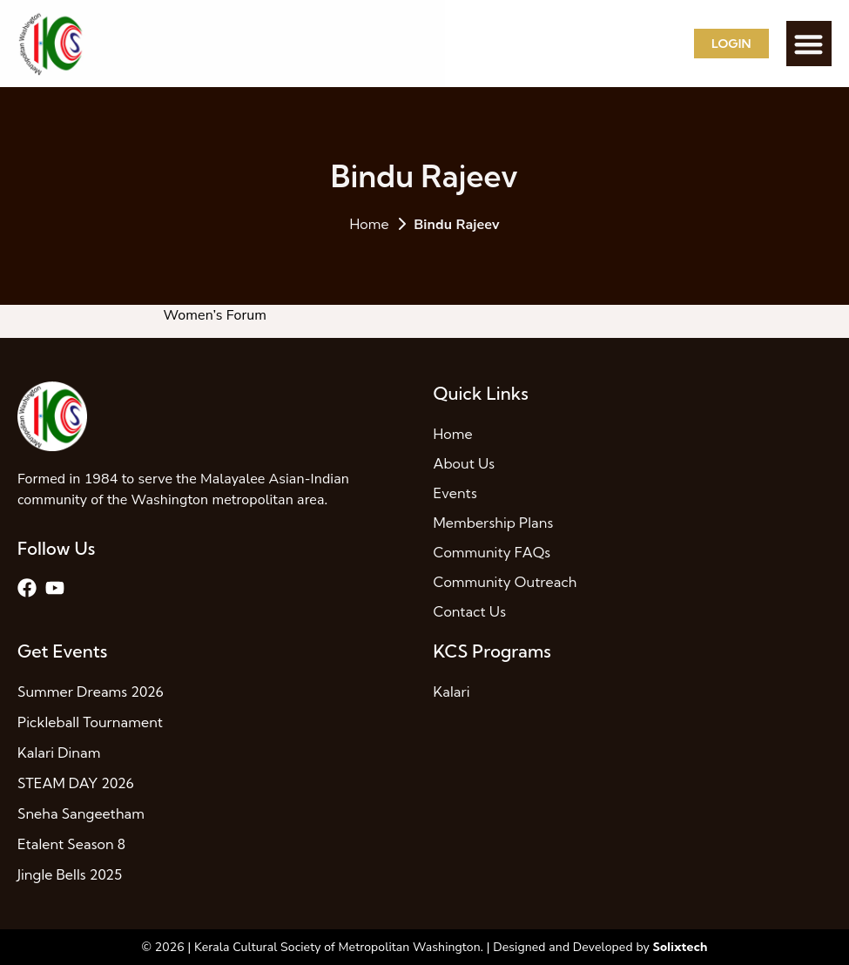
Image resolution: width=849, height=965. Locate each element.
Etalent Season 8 (71, 844)
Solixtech (680, 947)
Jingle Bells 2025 (69, 874)
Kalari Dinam (58, 752)
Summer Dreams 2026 (90, 691)
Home (368, 224)
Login (731, 43)
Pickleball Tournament (90, 722)
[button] (809, 44)
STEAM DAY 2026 (75, 783)
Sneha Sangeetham (81, 813)
